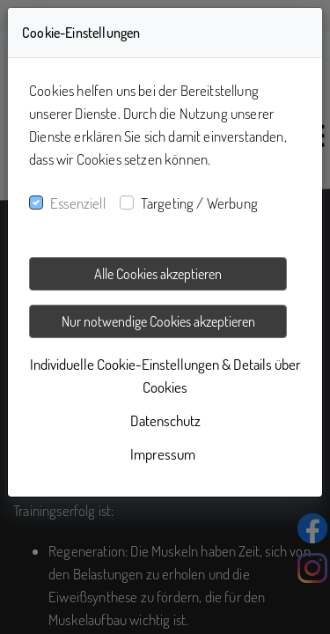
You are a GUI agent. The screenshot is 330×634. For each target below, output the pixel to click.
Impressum (162, 454)
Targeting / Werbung (199, 203)
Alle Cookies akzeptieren (158, 274)
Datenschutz (165, 420)
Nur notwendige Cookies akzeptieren (158, 321)
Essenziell (78, 203)
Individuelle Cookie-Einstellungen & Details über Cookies (165, 375)
